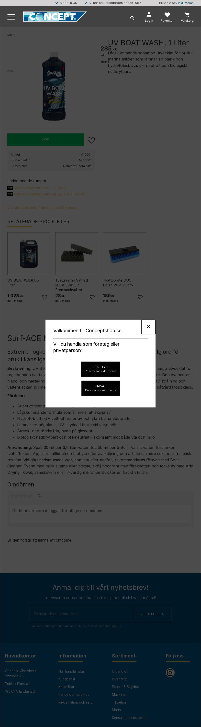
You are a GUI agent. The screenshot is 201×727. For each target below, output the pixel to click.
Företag (100, 369)
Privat (100, 388)
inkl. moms (186, 3)
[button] (11, 17)
